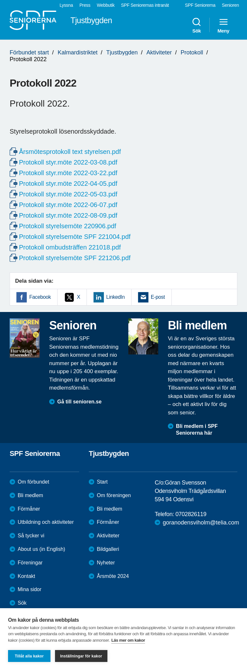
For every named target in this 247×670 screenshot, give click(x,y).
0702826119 (190, 514)
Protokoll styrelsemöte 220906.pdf (67, 226)
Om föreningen (114, 495)
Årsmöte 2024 (113, 576)
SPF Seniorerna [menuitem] (200, 5)
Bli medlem (30, 495)
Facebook (40, 297)
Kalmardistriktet (77, 52)
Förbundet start (29, 52)
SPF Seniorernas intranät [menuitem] (145, 5)
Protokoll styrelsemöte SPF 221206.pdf (75, 257)
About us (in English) (41, 549)
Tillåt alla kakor (29, 656)
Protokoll (191, 52)
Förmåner (29, 509)
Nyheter (106, 562)
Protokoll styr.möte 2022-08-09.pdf (68, 215)
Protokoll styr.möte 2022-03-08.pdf (68, 162)
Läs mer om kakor (128, 640)
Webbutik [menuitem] (105, 5)
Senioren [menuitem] (230, 5)
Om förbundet (33, 482)
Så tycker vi (31, 535)
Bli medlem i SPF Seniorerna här (197, 429)
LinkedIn (115, 297)
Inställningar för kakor (81, 656)
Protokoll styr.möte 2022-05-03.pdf (68, 194)
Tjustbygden (122, 52)
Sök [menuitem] (196, 25)
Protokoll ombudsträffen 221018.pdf (70, 247)
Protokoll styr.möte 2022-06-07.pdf (68, 204)
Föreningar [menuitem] (30, 562)
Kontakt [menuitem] (26, 576)
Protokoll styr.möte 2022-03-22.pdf (68, 172)
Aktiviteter (159, 52)
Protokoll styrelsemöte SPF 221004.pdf (75, 236)
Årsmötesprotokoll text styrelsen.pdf (70, 151)
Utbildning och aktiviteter (46, 522)
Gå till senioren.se (79, 401)
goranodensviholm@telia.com (201, 522)
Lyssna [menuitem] (66, 5)
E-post (158, 297)
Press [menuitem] (84, 5)
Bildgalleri (108, 549)
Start (102, 482)
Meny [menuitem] (223, 25)
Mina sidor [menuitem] (29, 589)
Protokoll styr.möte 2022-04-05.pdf (68, 183)
